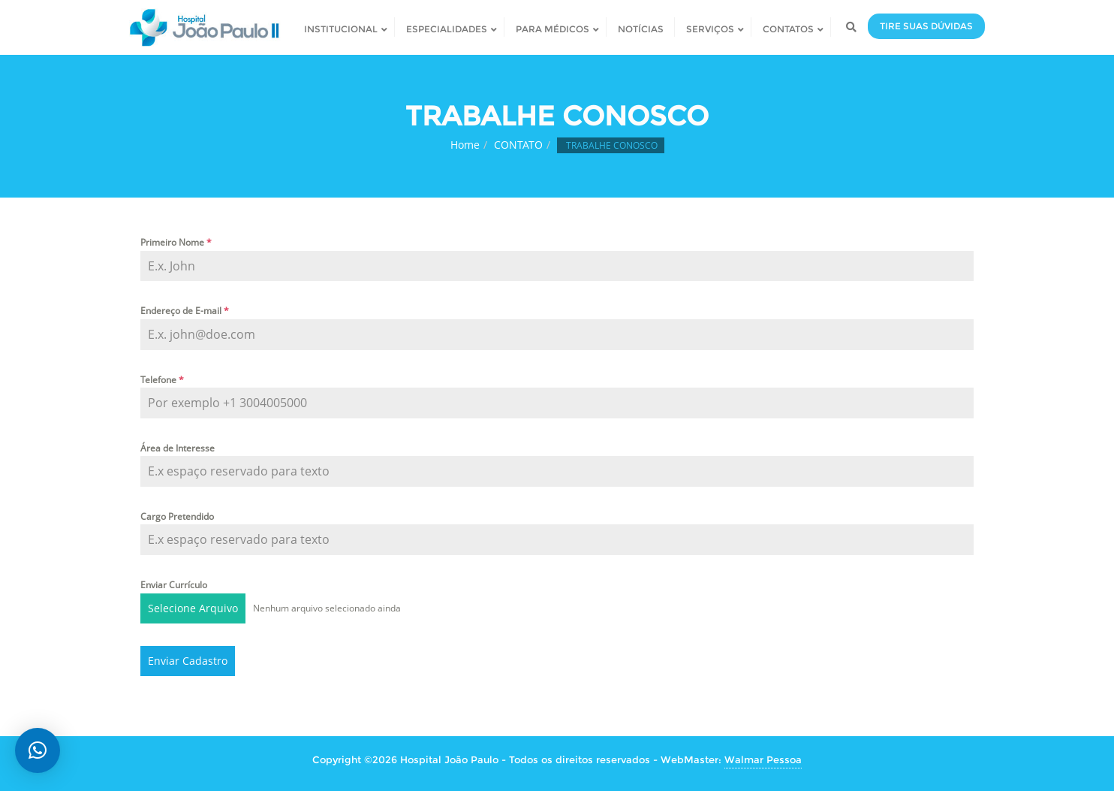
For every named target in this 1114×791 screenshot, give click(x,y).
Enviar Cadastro (187, 661)
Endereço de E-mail (184, 310)
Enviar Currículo (173, 584)
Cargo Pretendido (177, 516)
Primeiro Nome (176, 242)
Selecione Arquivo (193, 608)
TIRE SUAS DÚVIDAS (926, 26)
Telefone (162, 379)
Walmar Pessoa (763, 759)
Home (465, 144)
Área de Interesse (177, 448)
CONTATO (518, 144)
